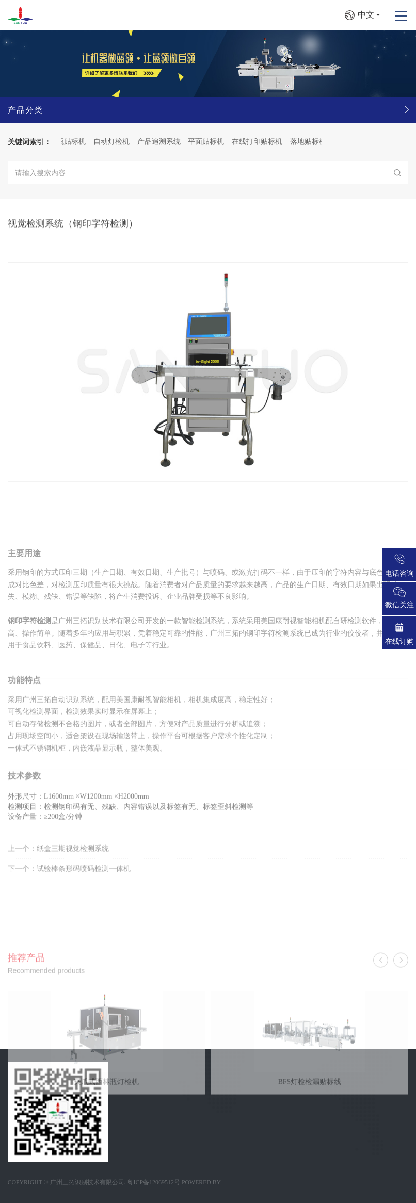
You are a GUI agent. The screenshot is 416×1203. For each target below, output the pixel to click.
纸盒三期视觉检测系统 (73, 865)
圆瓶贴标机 (75, 141)
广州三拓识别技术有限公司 (87, 1182)
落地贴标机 (315, 141)
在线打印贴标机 (264, 141)
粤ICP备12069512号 (153, 1182)
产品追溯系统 (166, 141)
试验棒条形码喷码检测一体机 (84, 885)
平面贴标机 (213, 141)
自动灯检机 (119, 141)
